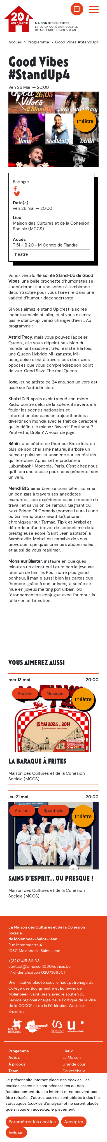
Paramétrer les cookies (32, 1122)
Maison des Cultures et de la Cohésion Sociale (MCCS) (51, 226)
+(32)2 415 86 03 (23, 960)
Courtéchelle (73, 1070)
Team (13, 1070)
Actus (14, 1057)
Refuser (16, 1132)
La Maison (71, 1057)
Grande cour (73, 1064)
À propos (16, 1064)
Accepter (73, 1122)
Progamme (18, 1050)
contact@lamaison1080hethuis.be (39, 966)
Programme (38, 42)
